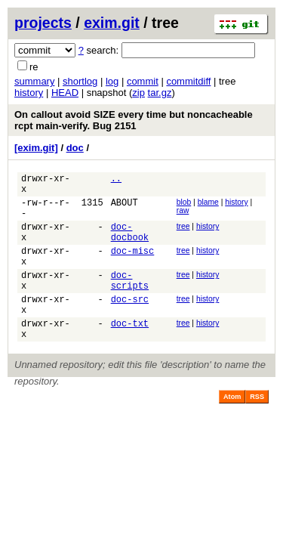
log (112, 81)
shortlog (80, 81)
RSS (257, 428)
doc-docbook (130, 244)
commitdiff (188, 81)
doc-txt (130, 352)
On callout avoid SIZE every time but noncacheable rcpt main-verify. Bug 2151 (133, 120)
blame (208, 206)
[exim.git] (36, 147)
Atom (232, 428)
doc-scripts (130, 301)
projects (43, 22)
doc (75, 147)
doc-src (130, 323)
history (28, 92)
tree (183, 235)
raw (183, 215)
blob (184, 206)
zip (138, 92)
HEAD (64, 92)
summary (34, 81)
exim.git (112, 22)
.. (116, 180)
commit (142, 81)
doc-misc (133, 266)
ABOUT (124, 208)
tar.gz (160, 92)
